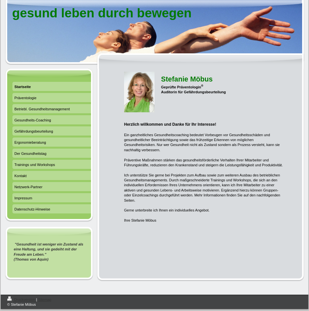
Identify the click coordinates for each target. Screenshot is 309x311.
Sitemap (44, 300)
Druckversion (21, 300)
